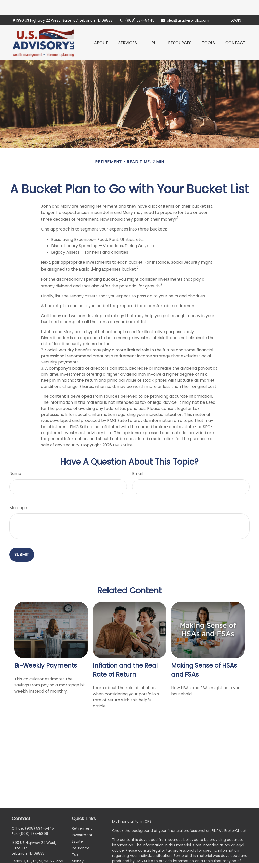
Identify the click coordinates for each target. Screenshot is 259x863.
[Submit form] (21, 539)
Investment (82, 819)
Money (78, 846)
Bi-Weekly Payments (45, 650)
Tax (75, 839)
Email (137, 458)
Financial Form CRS (135, 806)
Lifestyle (79, 852)
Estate (77, 826)
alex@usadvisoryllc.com (185, 5)
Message (18, 492)
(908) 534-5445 (136, 5)
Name (15, 458)
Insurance (80, 832)
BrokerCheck (235, 815)
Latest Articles (84, 859)
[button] (101, 27)
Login (236, 5)
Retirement (82, 813)
